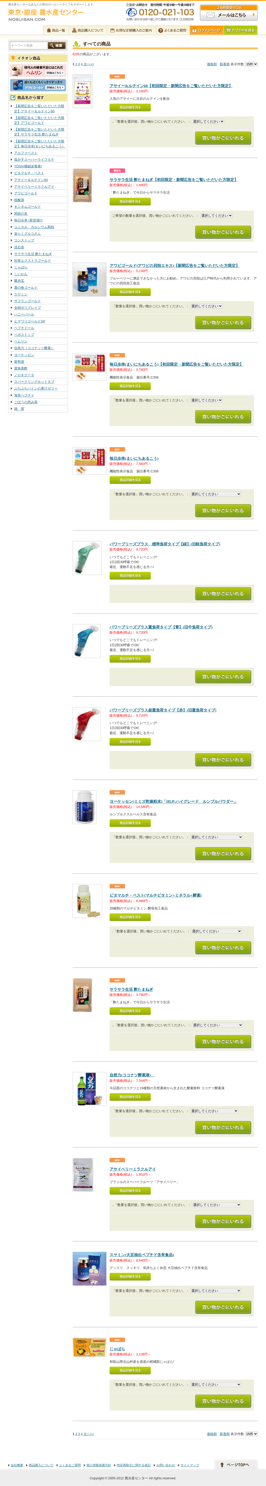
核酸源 (19, 200)
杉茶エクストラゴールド (32, 261)
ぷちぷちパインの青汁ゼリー (36, 388)
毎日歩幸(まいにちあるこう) (134, 458)
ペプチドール (24, 328)
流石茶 (19, 247)
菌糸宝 (19, 281)
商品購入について (41, 1465)
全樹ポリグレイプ (27, 308)
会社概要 (17, 1465)
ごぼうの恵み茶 (26, 402)
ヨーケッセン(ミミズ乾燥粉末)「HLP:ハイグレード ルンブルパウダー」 (173, 801)
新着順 (225, 64)
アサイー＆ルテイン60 (31, 180)
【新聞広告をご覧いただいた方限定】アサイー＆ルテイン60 (39, 108)
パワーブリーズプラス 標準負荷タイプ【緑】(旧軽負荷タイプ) (165, 544)
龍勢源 (19, 362)
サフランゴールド (27, 301)
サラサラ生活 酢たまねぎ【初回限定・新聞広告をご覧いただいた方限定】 (174, 179)
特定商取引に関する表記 (134, 1465)
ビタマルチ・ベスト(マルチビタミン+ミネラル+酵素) (156, 895)
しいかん (21, 274)
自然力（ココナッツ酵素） (34, 348)
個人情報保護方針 (98, 1465)
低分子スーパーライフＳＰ (34, 159)
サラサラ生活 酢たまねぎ (33, 254)
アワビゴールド (26, 193)
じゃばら (21, 267)
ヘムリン (21, 341)
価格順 (212, 64)
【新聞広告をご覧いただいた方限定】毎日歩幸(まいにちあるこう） (39, 143)
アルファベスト (26, 153)
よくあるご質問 (70, 1465)
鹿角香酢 (21, 368)
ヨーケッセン (24, 355)
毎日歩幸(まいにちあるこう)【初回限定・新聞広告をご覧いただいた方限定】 (176, 364)
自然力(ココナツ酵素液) (132, 1075)
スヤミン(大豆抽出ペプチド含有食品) (142, 1255)
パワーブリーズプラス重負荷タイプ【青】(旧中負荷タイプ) (161, 627)
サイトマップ (190, 1465)
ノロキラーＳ (24, 375)
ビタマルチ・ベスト (29, 173)
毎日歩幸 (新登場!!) (28, 220)
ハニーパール (24, 314)
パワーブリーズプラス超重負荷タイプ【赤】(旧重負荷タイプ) (163, 710)
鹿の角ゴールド (26, 288)
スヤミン (21, 294)
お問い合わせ (165, 1465)
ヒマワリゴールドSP (29, 321)
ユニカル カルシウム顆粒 (34, 227)
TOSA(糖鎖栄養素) (28, 166)
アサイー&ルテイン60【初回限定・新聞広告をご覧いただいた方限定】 (171, 86)
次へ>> (89, 64)
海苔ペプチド (24, 395)
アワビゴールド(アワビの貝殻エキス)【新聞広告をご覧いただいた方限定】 (175, 265)
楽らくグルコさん (27, 234)
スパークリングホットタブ (34, 382)
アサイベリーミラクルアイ (34, 186)
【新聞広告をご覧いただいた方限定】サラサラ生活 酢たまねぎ (39, 132)
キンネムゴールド (27, 207)
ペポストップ (24, 335)
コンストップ (24, 240)
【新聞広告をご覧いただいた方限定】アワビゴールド (39, 120)
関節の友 (21, 213)
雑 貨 (19, 409)
